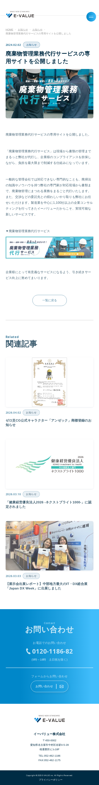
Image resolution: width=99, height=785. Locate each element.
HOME (9, 29)
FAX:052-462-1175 (49, 760)
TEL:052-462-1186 (50, 755)
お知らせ (31, 44)
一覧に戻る (49, 301)
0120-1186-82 (52, 652)
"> (49, 779)
